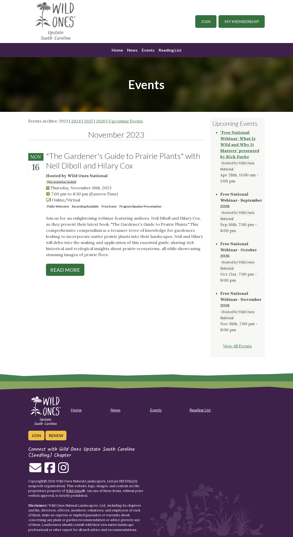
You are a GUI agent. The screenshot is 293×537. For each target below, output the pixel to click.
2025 (88, 120)
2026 (100, 120)
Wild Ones (74, 491)
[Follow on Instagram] (63, 470)
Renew (56, 435)
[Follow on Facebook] (49, 470)
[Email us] (35, 470)
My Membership (242, 21)
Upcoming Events (125, 120)
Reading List (170, 50)
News (132, 50)
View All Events (237, 345)
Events (148, 50)
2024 (76, 120)
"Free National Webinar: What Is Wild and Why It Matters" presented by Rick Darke (239, 144)
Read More (65, 270)
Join (206, 21)
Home (117, 50)
